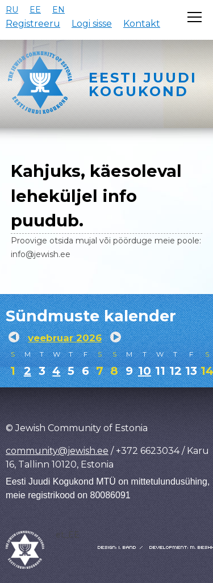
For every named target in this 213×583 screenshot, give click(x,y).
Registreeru (33, 23)
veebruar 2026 (65, 338)
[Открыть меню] (194, 17)
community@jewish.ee (57, 450)
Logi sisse (92, 23)
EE (35, 10)
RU (12, 10)
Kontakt (141, 23)
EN (58, 10)
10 (144, 371)
